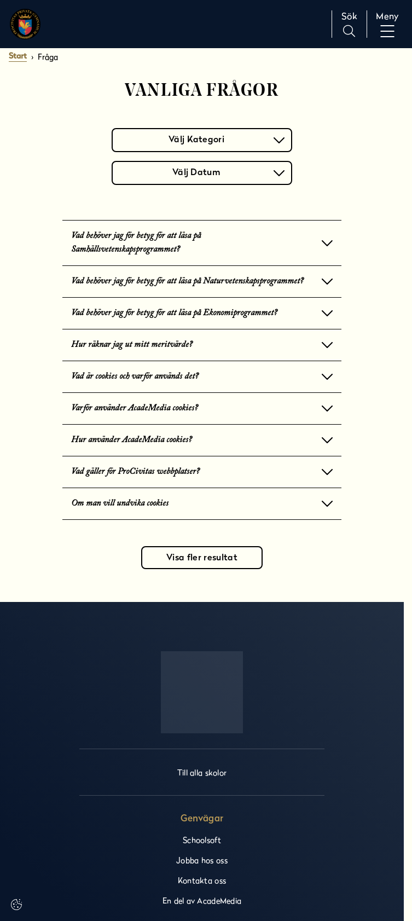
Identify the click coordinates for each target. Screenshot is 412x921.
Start (18, 57)
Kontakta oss (202, 880)
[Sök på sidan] (349, 24)
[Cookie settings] (16, 905)
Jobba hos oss (202, 860)
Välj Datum (228, 171)
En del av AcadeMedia (202, 900)
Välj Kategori (227, 139)
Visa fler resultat (201, 558)
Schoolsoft (202, 840)
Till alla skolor (202, 772)
